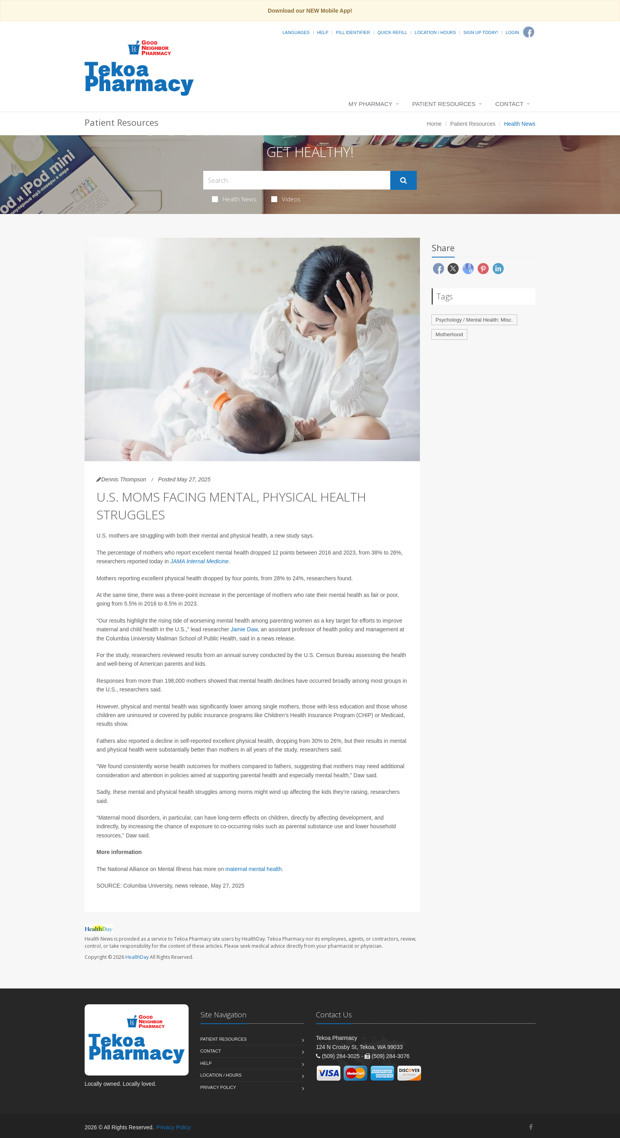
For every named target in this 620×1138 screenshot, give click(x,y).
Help (323, 32)
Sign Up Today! (480, 32)
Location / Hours (435, 32)
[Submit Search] (403, 180)
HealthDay (137, 957)
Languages (295, 32)
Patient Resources (444, 103)
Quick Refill (392, 32)
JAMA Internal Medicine (199, 561)
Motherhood (449, 334)
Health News (234, 199)
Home (434, 124)
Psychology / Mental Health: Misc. (474, 320)
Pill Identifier (353, 32)
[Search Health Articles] (296, 180)
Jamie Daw (244, 629)
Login (512, 32)
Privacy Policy (218, 1087)
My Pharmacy (370, 103)
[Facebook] (528, 32)
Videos (286, 199)
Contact (509, 103)
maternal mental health (253, 869)
